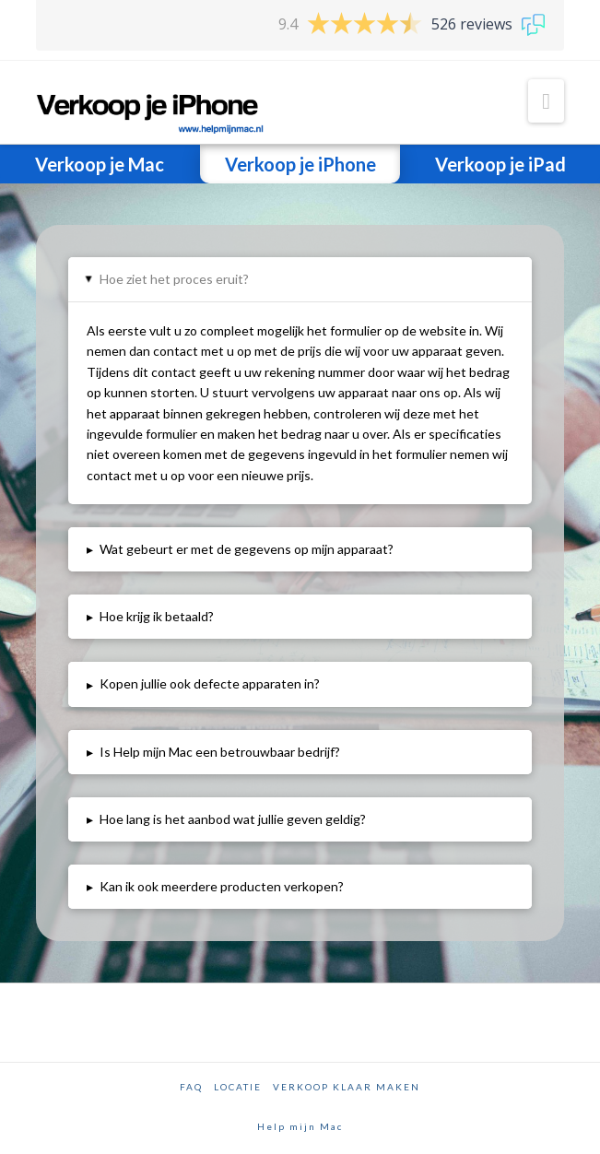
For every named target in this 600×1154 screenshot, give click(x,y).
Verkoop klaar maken (346, 1086)
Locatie (238, 1086)
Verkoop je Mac (99, 164)
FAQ (191, 1086)
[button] (546, 101)
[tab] (300, 279)
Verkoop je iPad (500, 164)
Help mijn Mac (300, 1126)
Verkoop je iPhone (300, 164)
